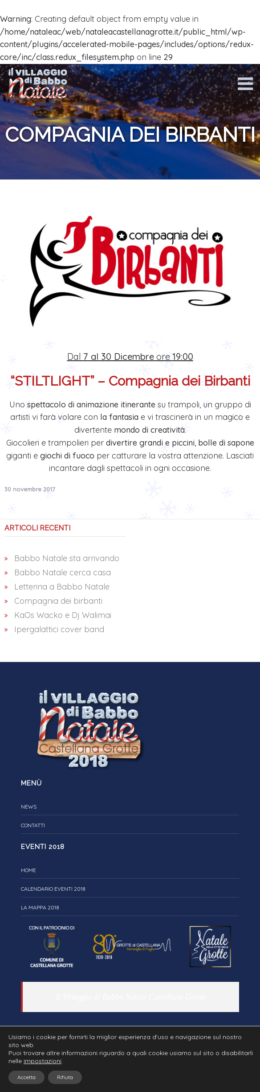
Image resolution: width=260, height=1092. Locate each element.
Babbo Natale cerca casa (62, 572)
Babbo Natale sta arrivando (66, 558)
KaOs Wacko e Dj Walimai (62, 615)
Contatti (33, 825)
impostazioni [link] (42, 1061)
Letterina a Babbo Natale (62, 587)
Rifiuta (65, 1077)
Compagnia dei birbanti (58, 601)
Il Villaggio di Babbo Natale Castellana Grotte (131, 996)
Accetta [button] (26, 1077)
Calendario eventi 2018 (53, 888)
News (29, 806)
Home (28, 870)
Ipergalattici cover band (59, 629)
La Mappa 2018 (40, 907)
